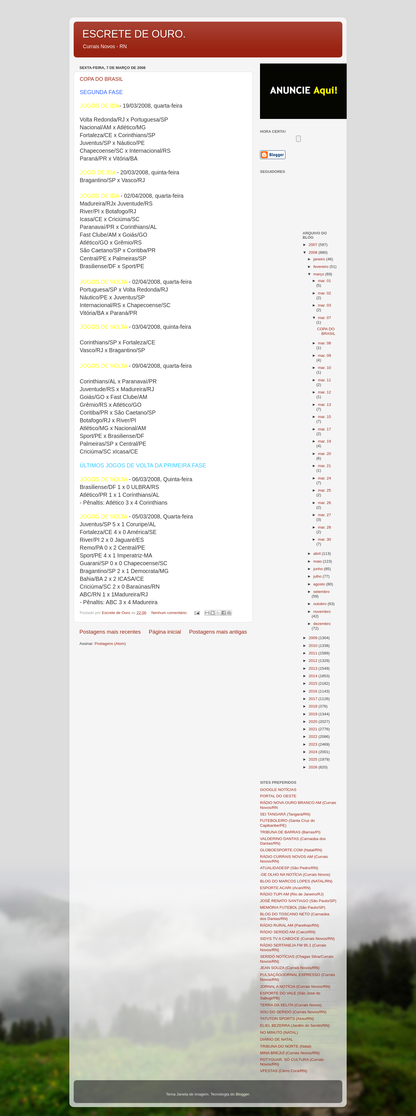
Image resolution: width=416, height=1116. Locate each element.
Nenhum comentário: (170, 613)
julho (318, 576)
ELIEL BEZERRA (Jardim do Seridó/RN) (295, 1025)
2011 (313, 653)
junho (318, 569)
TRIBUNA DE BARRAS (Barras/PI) (290, 832)
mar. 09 (324, 355)
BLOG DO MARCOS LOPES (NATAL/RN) (296, 881)
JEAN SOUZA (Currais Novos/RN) (290, 968)
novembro (322, 611)
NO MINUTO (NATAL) (279, 1032)
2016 (313, 691)
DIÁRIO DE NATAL (276, 1039)
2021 (313, 729)
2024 (313, 752)
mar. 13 (324, 404)
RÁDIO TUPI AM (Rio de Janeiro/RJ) (292, 894)
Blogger (242, 1094)
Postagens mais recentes (110, 632)
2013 (313, 668)
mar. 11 (324, 380)
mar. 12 (324, 392)
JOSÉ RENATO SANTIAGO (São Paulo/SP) (298, 901)
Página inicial (165, 632)
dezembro (322, 624)
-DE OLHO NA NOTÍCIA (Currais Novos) (295, 874)
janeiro (319, 259)
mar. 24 (324, 478)
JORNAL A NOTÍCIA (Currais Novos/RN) (295, 986)
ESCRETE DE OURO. (134, 34)
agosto (319, 584)
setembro (321, 591)
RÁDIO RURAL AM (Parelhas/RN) (289, 925)
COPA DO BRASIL (101, 79)
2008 (313, 252)
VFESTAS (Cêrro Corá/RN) (283, 1071)
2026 (313, 767)
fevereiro (321, 266)
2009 (313, 638)
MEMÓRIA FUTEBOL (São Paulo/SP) (292, 907)
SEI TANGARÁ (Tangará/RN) (285, 814)
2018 (313, 706)
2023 (313, 744)
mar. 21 (324, 466)
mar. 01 (324, 281)
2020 (313, 721)
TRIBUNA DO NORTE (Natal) (285, 1046)
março (319, 274)
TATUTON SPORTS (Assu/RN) (287, 1018)
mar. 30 (324, 539)
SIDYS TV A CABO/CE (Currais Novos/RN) (297, 938)
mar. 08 (324, 343)
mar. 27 (324, 515)
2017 (313, 699)
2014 (313, 676)
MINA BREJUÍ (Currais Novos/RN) (290, 1053)
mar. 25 (324, 490)
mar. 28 (324, 527)
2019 (313, 714)
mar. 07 (324, 318)
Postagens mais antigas (218, 632)
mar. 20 (324, 453)
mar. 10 (324, 367)
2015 (313, 683)
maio (318, 561)
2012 (313, 660)
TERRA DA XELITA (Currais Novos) (291, 1005)
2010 (313, 645)
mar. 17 (324, 429)
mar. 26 (324, 503)
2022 (313, 736)
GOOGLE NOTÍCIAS (278, 789)
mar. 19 (324, 441)
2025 (313, 759)
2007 (313, 244)
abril (317, 553)
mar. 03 (324, 305)
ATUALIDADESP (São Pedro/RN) (289, 868)
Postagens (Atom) (110, 643)
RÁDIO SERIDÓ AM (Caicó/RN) (287, 932)
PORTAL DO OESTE (278, 796)
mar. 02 (324, 293)
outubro (320, 604)
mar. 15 (324, 417)
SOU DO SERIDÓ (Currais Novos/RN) (293, 1012)
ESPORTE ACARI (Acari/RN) (285, 888)
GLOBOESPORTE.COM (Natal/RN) (291, 850)
